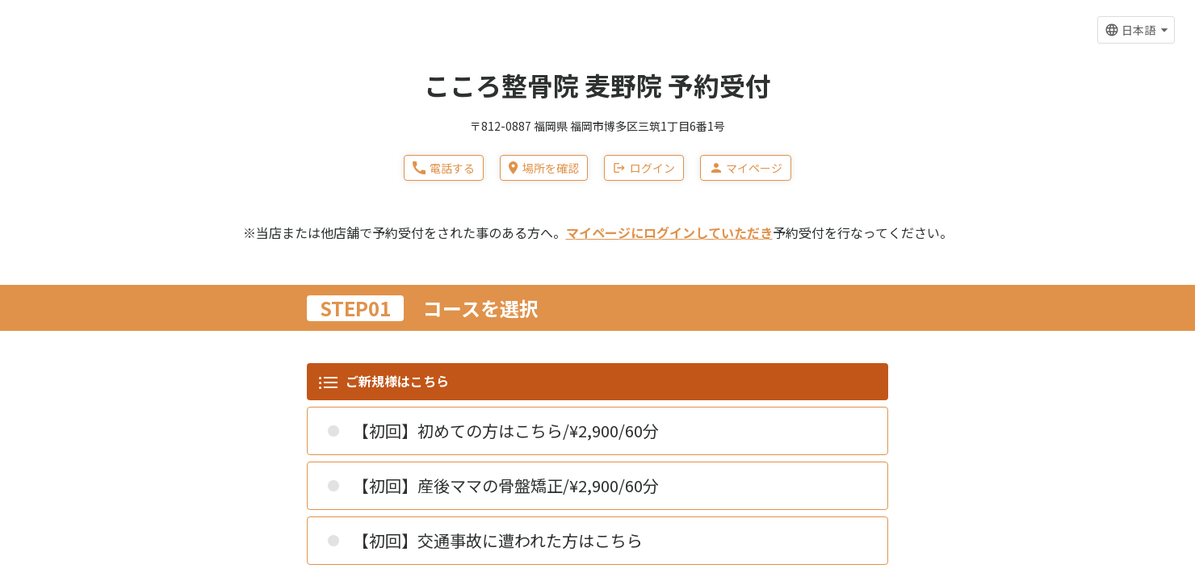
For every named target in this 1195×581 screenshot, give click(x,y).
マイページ (745, 168)
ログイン (644, 168)
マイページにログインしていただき (669, 232)
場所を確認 (543, 168)
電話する (444, 168)
